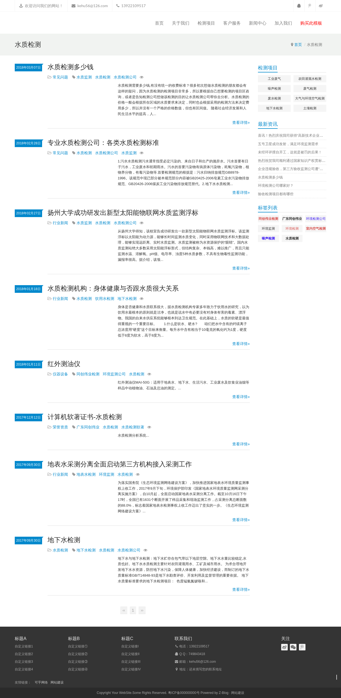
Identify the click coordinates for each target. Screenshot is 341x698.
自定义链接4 (24, 669)
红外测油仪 (64, 363)
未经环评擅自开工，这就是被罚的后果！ (290, 152)
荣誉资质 (60, 427)
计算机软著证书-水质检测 (85, 416)
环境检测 (292, 228)
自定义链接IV (131, 669)
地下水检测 (127, 298)
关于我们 (180, 23)
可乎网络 (41, 682)
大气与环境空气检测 (310, 98)
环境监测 (106, 474)
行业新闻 (60, 223)
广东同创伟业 (88, 427)
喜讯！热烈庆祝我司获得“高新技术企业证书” (293, 135)
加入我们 (283, 23)
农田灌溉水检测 (309, 79)
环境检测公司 (316, 219)
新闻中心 (257, 23)
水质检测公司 (125, 77)
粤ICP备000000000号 (184, 693)
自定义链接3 (24, 662)
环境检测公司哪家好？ (275, 185)
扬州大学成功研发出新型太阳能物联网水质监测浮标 (123, 212)
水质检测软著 (132, 427)
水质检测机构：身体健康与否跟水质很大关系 (113, 288)
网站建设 (57, 682)
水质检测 (102, 77)
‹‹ (123, 610)
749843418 (197, 654)
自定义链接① (78, 646)
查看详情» (241, 122)
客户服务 (232, 23)
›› (142, 610)
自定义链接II (130, 654)
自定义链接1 (24, 646)
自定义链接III (130, 662)
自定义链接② (78, 654)
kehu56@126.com (92, 5)
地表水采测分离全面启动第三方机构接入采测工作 (120, 464)
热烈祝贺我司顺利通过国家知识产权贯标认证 (293, 161)
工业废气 (274, 79)
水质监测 (84, 77)
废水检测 (274, 98)
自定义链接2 (24, 654)
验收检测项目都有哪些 (275, 194)
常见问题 (60, 77)
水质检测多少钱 (70, 67)
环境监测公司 (114, 374)
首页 (159, 23)
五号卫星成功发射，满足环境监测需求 (288, 144)
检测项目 (206, 23)
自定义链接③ (78, 662)
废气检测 (309, 88)
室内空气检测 (316, 228)
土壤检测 (309, 108)
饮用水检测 (104, 298)
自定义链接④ (78, 669)
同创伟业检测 (88, 374)
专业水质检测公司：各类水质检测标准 (103, 142)
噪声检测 (274, 88)
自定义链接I (130, 646)
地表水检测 (86, 474)
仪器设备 (60, 374)
